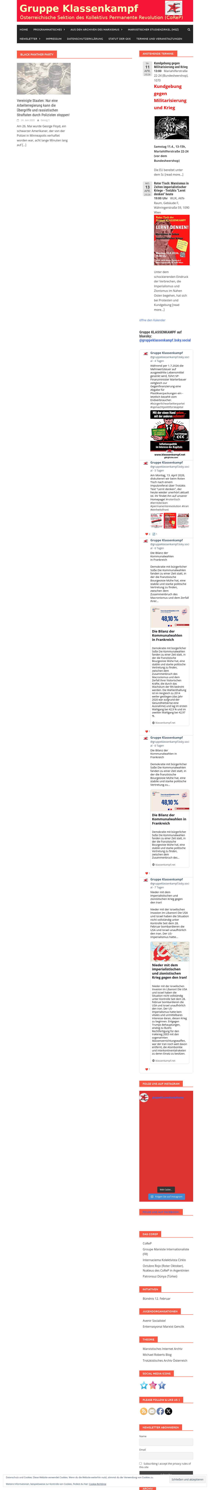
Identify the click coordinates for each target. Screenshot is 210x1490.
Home (24, 29)
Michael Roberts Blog (157, 1355)
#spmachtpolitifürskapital (166, 407)
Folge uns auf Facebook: (161, 1212)
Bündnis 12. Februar (157, 1299)
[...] (24, 145)
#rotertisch (173, 499)
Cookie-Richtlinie (97, 1484)
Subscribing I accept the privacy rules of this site (165, 1465)
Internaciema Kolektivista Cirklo (164, 1260)
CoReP (147, 1243)
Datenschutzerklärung (85, 38)
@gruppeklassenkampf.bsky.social (165, 340)
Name (142, 1436)
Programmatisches (47, 29)
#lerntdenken (159, 503)
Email (142, 1449)
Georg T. (45, 120)
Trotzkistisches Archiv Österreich (165, 1361)
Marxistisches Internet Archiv (162, 1349)
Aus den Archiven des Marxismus (94, 29)
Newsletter (28, 38)
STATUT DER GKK (119, 38)
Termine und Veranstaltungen (159, 38)
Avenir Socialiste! (154, 1321)
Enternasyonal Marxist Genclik (163, 1327)
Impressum (53, 38)
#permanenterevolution (165, 506)
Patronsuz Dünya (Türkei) (160, 1276)
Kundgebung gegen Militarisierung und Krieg (171, 65)
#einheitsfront (159, 509)
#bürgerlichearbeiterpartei (167, 403)
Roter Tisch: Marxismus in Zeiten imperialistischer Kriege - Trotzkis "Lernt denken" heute (171, 188)
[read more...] (174, 174)
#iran (185, 506)
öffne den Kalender (152, 320)
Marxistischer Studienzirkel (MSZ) (153, 29)
